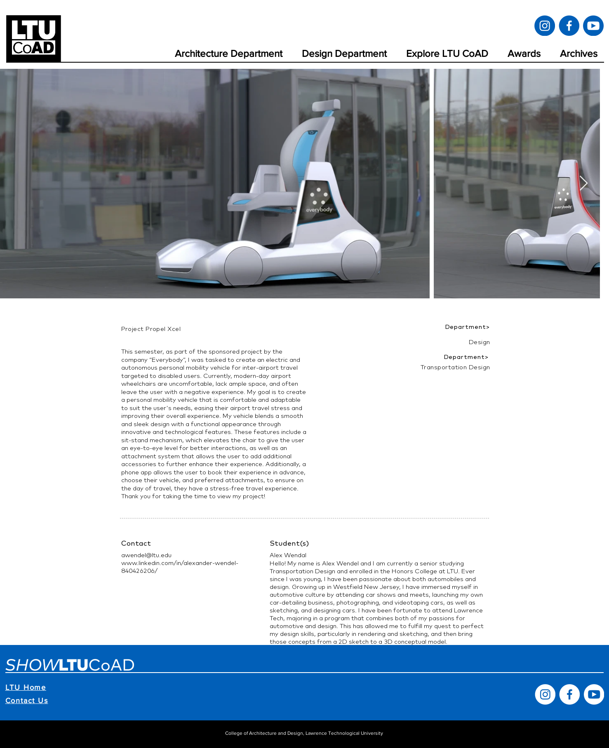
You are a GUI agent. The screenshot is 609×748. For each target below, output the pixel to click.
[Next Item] (583, 184)
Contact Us (26, 700)
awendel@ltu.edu (146, 555)
